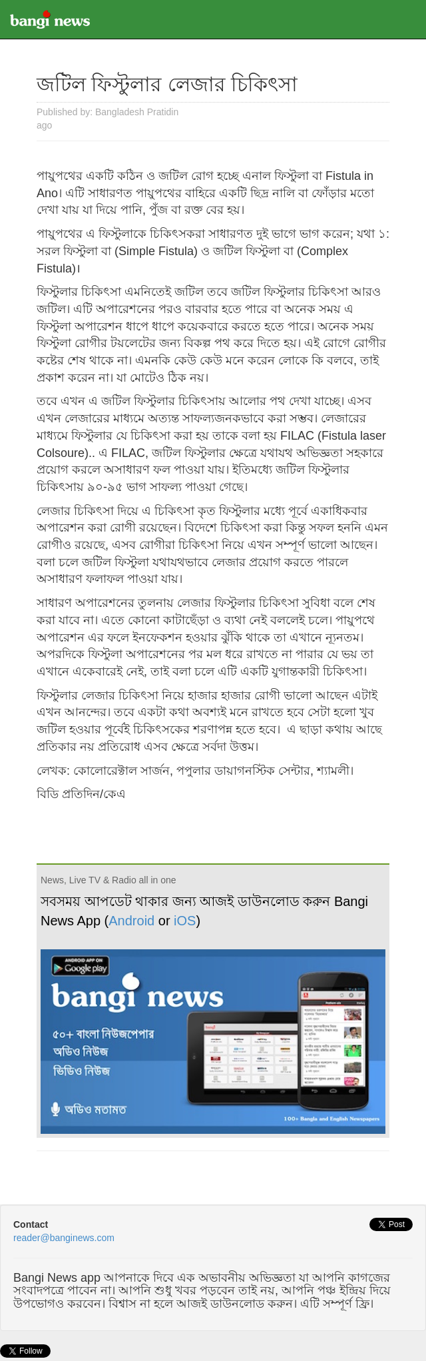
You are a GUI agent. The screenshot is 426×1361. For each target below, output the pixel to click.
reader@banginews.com (63, 1237)
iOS (185, 920)
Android (131, 920)
